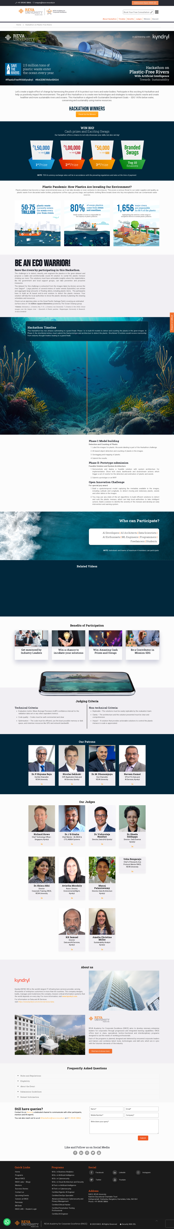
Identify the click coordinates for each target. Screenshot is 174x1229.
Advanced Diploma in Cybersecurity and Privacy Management (67, 1200)
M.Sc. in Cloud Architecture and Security (68, 1182)
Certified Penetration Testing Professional (63, 1209)
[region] (87, 58)
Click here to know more (100, 1051)
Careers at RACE (21, 1199)
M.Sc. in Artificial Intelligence (63, 1175)
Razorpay (19, 1202)
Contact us (19, 1192)
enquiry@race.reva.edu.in (45, 3)
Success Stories (21, 1189)
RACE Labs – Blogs (22, 1182)
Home (18, 25)
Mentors (18, 1185)
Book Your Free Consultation (138, 12)
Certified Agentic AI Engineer (63, 1192)
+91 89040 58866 (24, 3)
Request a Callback (172, 322)
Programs (19, 1175)
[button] (7, 1222)
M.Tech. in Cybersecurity (61, 1189)
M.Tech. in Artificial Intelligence (64, 1185)
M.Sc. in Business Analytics (62, 1172)
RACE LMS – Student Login (26, 1209)
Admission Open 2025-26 (145, 3)
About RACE (20, 1178)
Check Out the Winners (87, 114)
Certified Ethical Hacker (61, 1205)
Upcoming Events (22, 1195)
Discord (30, 1112)
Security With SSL (127, 1224)
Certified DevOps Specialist (62, 1195)
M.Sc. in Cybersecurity (60, 1178)
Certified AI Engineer (60, 1214)
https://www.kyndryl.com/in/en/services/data (36, 1002)
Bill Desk (18, 1206)
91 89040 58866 (74, 1118)
